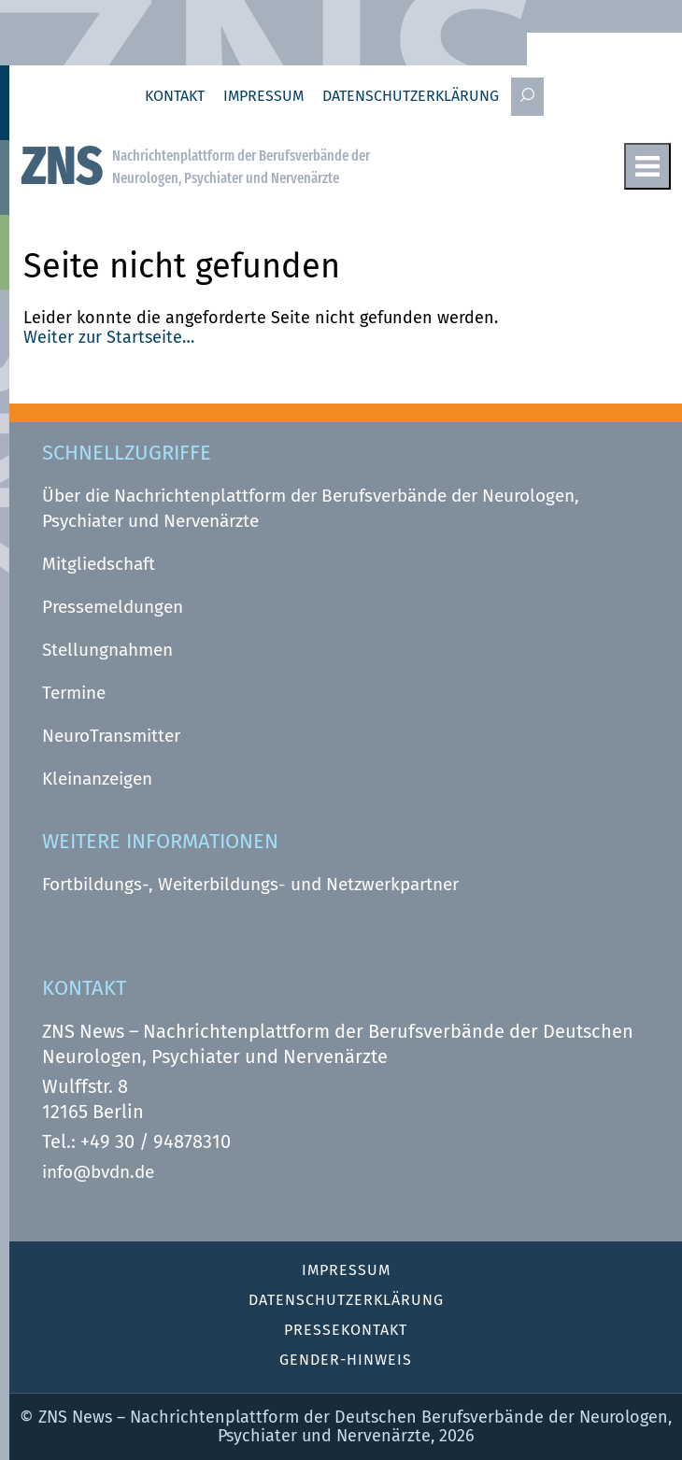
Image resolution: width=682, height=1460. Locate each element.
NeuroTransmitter (111, 735)
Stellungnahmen (107, 649)
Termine (74, 692)
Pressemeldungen (112, 606)
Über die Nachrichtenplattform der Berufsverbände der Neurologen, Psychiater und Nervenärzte (310, 508)
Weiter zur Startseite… (108, 337)
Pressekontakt (345, 1330)
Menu (647, 166)
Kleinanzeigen (97, 778)
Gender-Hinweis (345, 1359)
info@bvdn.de (98, 1172)
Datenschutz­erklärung (410, 96)
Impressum (263, 96)
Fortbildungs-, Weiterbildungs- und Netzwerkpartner (250, 884)
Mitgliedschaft (98, 563)
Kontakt (175, 96)
